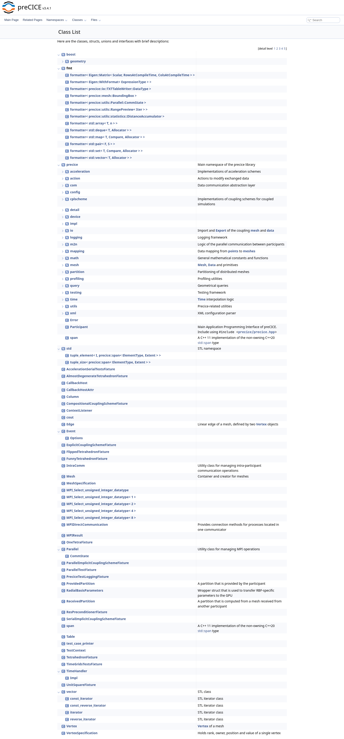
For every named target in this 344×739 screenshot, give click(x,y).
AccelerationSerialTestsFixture (91, 369)
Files (96, 20)
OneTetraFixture (80, 542)
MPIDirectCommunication (87, 524)
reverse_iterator (83, 719)
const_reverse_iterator (88, 705)
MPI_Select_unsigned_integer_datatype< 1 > (101, 497)
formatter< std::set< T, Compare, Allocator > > (106, 151)
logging (76, 237)
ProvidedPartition (81, 583)
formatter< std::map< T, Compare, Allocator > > (107, 137)
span (74, 337)
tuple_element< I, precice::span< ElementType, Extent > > (115, 355)
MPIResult (75, 535)
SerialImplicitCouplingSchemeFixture (96, 619)
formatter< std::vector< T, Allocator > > (101, 157)
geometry (78, 61)
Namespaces (56, 20)
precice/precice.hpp (256, 332)
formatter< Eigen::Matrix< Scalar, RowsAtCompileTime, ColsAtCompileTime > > (132, 75)
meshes (249, 251)
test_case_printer (80, 643)
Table (71, 636)
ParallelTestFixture (81, 570)
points (233, 251)
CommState (79, 556)
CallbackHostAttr (80, 390)
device (75, 216)
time (74, 299)
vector (72, 691)
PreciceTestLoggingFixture (88, 576)
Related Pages (32, 20)
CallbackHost (77, 383)
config (75, 192)
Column (73, 396)
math (74, 258)
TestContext (76, 650)
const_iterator (81, 698)
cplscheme (78, 199)
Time (201, 299)
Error (74, 320)
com (73, 185)
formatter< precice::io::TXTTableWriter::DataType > (110, 89)
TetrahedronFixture (82, 657)
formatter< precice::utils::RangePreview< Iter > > (109, 109)
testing (76, 292)
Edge (70, 424)
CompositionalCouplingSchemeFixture (97, 403)
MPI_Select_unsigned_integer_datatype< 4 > (101, 511)
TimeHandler (77, 671)
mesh (255, 230)
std (69, 348)
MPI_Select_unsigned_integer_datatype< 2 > (101, 504)
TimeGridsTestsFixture (84, 664)
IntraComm (76, 465)
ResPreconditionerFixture (87, 612)
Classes (79, 20)
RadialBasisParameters (85, 590)
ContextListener (79, 410)
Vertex (261, 424)
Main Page (11, 20)
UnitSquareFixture (81, 685)
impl (73, 223)
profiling (77, 278)
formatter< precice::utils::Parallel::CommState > (108, 102)
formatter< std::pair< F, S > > (92, 144)
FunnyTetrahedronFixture (87, 458)
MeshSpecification (81, 483)
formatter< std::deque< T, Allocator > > (101, 130)
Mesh (202, 265)
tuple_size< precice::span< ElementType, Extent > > (110, 362)
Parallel (72, 549)
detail (74, 210)
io (71, 230)
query (75, 285)
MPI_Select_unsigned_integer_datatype (98, 490)
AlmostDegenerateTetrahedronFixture (97, 376)
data (270, 230)
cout (70, 417)
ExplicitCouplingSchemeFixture (91, 445)
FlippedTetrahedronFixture (88, 452)
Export (221, 230)
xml (73, 313)
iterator (76, 712)
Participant (79, 327)
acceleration (80, 171)
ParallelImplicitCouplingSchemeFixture (98, 563)
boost (71, 54)
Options (76, 438)
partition (77, 272)
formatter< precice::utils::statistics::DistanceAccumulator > (117, 116)
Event (71, 431)
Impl (74, 678)
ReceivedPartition (81, 601)
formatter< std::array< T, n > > (94, 123)
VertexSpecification (82, 733)
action (75, 178)
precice (72, 164)
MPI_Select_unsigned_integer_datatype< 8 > (101, 517)
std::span (204, 342)
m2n (73, 244)
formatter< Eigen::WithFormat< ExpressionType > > (110, 82)
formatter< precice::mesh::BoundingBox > (103, 95)
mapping (77, 251)
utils (73, 306)
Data (212, 265)
